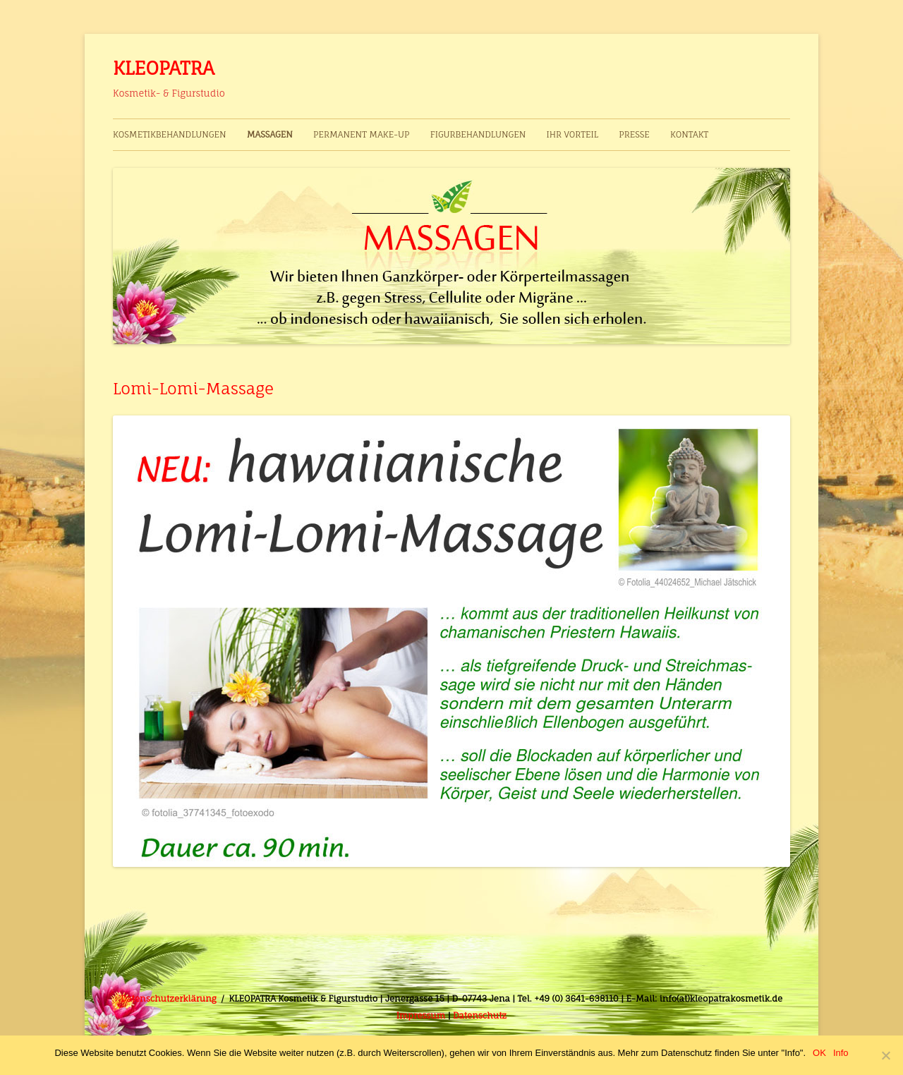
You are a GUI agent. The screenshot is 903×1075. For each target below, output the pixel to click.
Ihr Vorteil (572, 134)
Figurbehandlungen (478, 134)
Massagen (270, 134)
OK (819, 1052)
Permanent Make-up (361, 134)
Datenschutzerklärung (169, 998)
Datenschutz (480, 1015)
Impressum (420, 1015)
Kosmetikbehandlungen (169, 134)
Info (841, 1052)
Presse (634, 134)
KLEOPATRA (163, 67)
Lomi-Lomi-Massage (193, 388)
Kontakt (689, 134)
